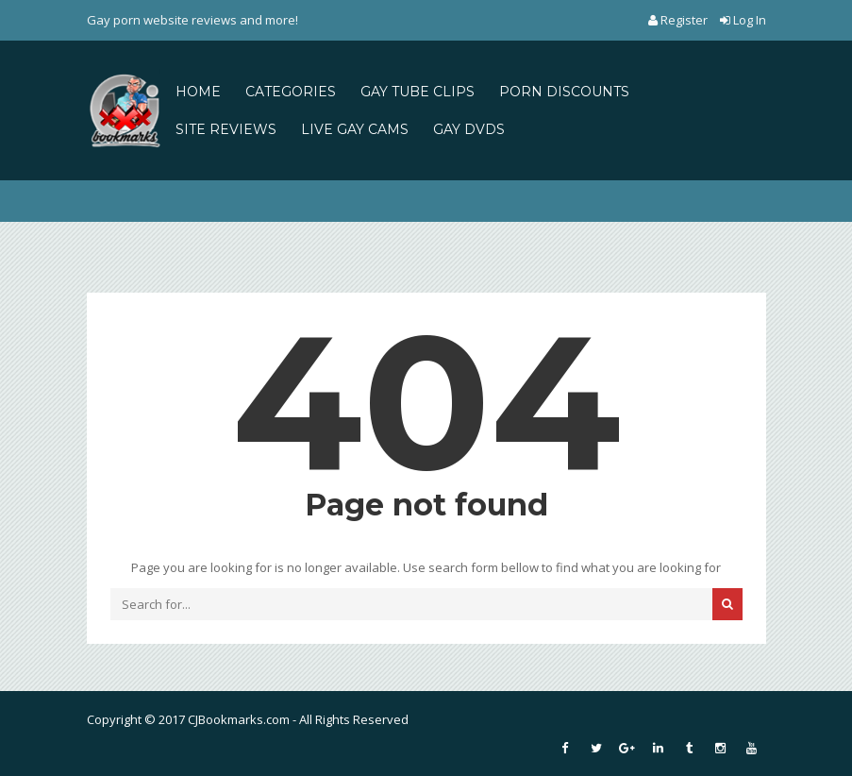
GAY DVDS (469, 129)
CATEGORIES (290, 91)
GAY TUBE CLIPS (417, 91)
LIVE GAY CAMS (355, 129)
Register (679, 19)
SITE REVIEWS (225, 129)
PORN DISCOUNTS (564, 91)
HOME (198, 91)
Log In (743, 19)
